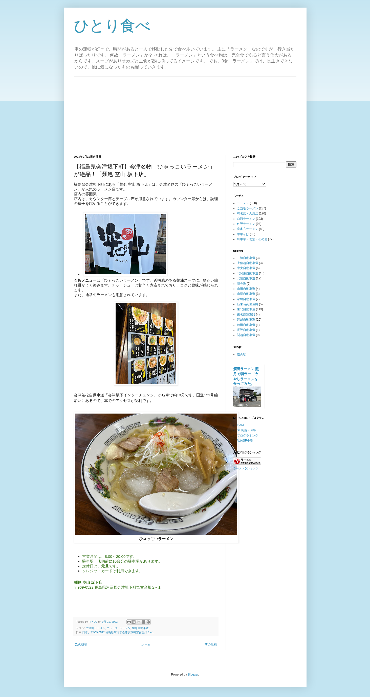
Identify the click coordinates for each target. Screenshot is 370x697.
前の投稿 (211, 644)
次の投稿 (81, 644)
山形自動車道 (246, 289)
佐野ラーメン (246, 224)
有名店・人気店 (247, 213)
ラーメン (124, 628)
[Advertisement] (185, 112)
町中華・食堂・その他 (252, 239)
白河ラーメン (246, 219)
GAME (241, 425)
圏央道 (241, 283)
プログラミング (247, 435)
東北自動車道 (246, 309)
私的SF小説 (245, 440)
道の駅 (241, 354)
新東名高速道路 (247, 304)
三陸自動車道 (246, 258)
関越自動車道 (246, 335)
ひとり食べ (112, 25)
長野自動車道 (246, 330)
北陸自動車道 (246, 278)
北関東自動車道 (247, 273)
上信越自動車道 (247, 263)
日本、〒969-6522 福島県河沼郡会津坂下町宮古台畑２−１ (118, 632)
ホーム (145, 644)
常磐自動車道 (246, 299)
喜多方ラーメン (247, 229)
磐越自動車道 (140, 628)
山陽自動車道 (246, 294)
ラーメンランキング (245, 468)
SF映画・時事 (246, 430)
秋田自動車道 (246, 325)
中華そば (243, 234)
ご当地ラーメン (95, 628)
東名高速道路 (246, 314)
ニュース (112, 628)
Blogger (193, 674)
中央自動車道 (246, 268)
